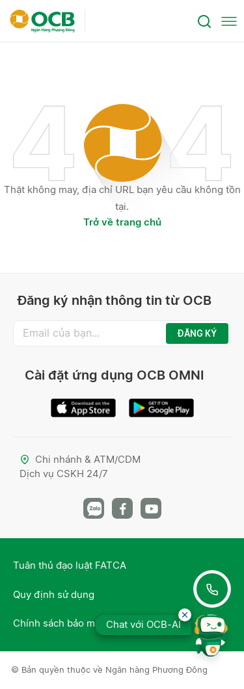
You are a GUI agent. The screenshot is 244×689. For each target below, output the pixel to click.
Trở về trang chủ (122, 222)
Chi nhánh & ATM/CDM (80, 459)
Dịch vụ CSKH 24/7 (64, 473)
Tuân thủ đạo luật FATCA (69, 565)
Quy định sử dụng (53, 594)
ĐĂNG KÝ (197, 333)
